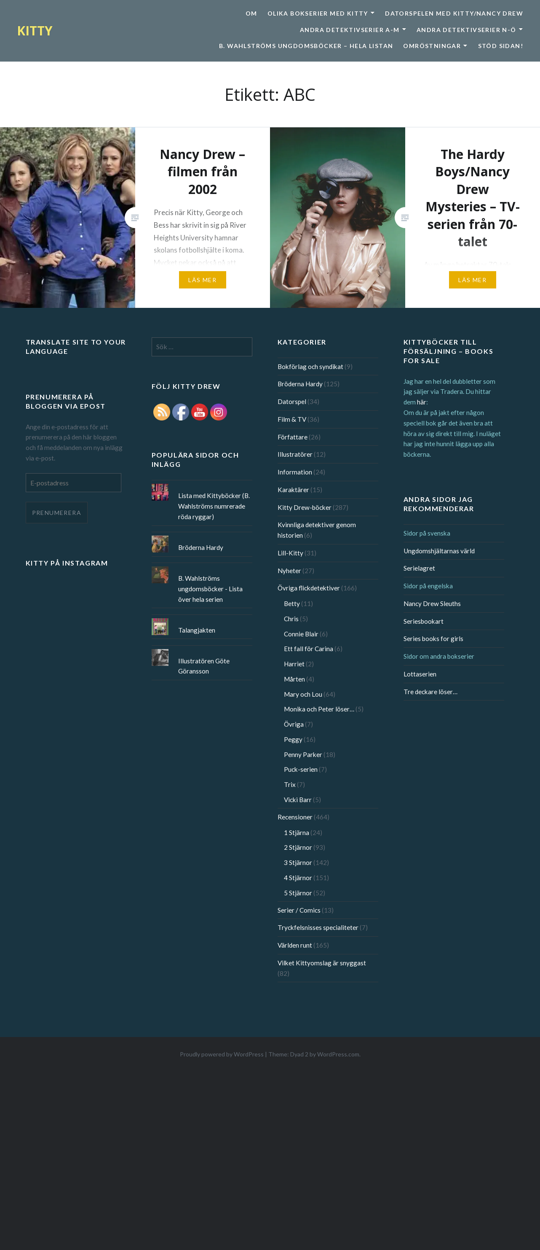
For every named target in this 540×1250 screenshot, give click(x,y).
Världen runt (295, 945)
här (421, 402)
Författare (292, 437)
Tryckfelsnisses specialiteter (318, 927)
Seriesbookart (424, 621)
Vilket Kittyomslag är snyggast (322, 963)
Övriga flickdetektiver (309, 588)
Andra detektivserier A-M (350, 29)
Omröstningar (432, 45)
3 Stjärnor (298, 862)
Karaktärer (293, 489)
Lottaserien (420, 674)
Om (251, 13)
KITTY (35, 30)
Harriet (294, 664)
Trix (290, 784)
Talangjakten (196, 630)
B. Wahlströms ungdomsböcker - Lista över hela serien (210, 588)
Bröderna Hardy (300, 384)
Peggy (293, 739)
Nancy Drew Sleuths (432, 603)
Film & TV (292, 419)
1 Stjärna (296, 832)
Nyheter (289, 570)
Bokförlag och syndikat (310, 366)
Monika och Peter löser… (319, 709)
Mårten (294, 679)
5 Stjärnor (298, 893)
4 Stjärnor (298, 877)
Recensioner (295, 817)
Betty (292, 603)
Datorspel (292, 401)
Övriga (294, 724)
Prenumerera (56, 512)
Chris (291, 618)
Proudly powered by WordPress (222, 1054)
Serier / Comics (299, 910)
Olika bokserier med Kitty (317, 13)
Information (295, 472)
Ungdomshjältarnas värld (439, 551)
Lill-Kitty (290, 553)
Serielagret (419, 568)
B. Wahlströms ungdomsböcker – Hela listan (306, 45)
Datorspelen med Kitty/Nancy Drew (454, 13)
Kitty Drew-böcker (304, 507)
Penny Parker (303, 754)
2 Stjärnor (298, 847)
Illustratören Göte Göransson (204, 666)
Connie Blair (301, 634)
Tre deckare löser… (430, 691)
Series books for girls (433, 638)
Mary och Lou (303, 694)
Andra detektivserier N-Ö (466, 29)
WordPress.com (338, 1054)
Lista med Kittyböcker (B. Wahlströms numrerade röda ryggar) (214, 506)
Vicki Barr (298, 799)
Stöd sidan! (500, 45)
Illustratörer (295, 454)
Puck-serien (301, 769)
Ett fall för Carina (308, 648)
